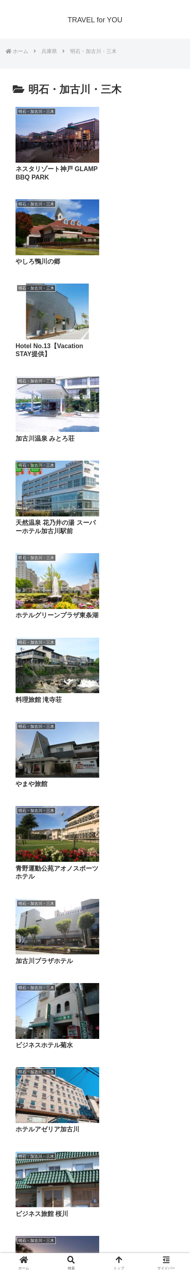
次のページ (95, 1143)
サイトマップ (139, 1247)
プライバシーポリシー (50, 1247)
